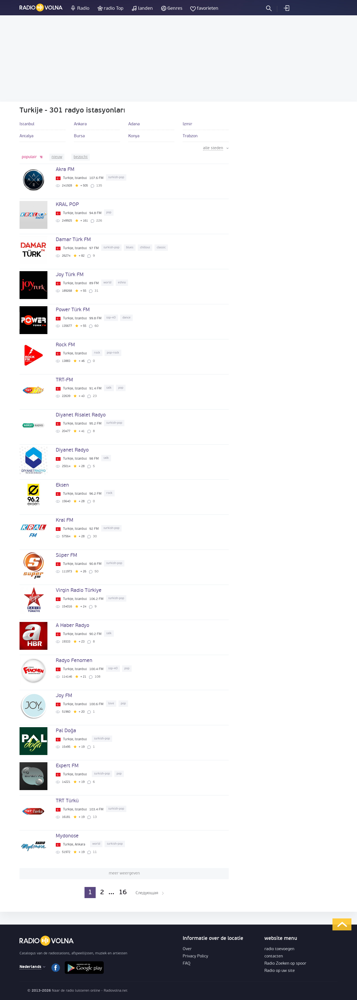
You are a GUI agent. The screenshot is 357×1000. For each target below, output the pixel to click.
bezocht (81, 157)
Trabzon (190, 136)
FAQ (186, 964)
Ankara (80, 124)
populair (29, 157)
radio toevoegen (279, 949)
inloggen (286, 8)
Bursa (79, 136)
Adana (134, 124)
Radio (83, 8)
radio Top (114, 8)
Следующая (147, 893)
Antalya (26, 136)
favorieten (207, 8)
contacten (273, 956)
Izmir (187, 124)
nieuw (57, 157)
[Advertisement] (178, 58)
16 (123, 892)
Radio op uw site (279, 971)
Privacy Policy (195, 956)
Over (187, 949)
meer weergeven (124, 873)
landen (145, 8)
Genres (174, 8)
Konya (133, 136)
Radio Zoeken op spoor (285, 964)
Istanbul (27, 124)
